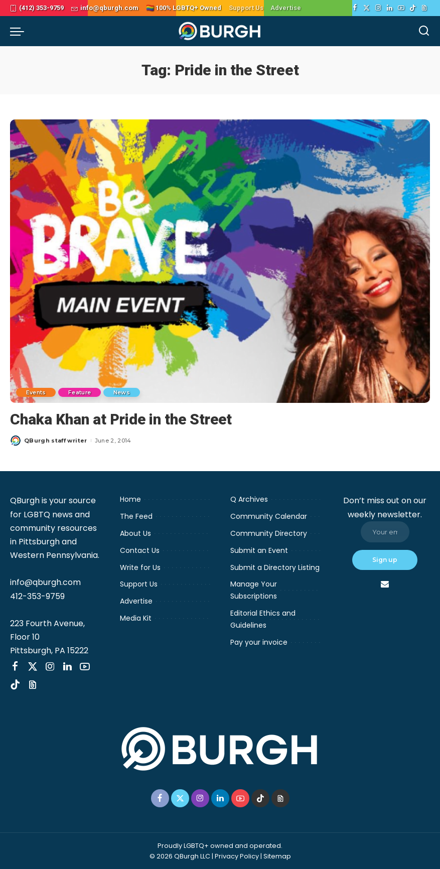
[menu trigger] (19, 31)
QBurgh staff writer (55, 440)
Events (36, 391)
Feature (80, 391)
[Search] (424, 31)
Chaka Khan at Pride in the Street (122, 419)
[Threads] (424, 8)
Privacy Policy (237, 855)
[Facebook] (355, 8)
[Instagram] (378, 8)
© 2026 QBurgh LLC (180, 855)
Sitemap (277, 855)
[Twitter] (366, 8)
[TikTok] (412, 8)
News (123, 391)
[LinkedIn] (389, 8)
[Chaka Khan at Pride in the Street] (220, 261)
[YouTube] (401, 8)
